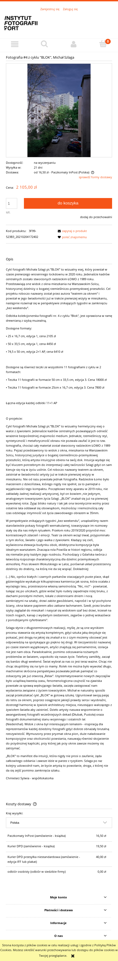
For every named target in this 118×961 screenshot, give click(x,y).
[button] (15, 44)
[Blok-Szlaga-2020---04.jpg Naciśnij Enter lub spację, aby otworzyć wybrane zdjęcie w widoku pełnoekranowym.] (59, 110)
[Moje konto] (74, 44)
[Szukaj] (44, 44)
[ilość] (11, 203)
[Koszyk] (103, 44)
